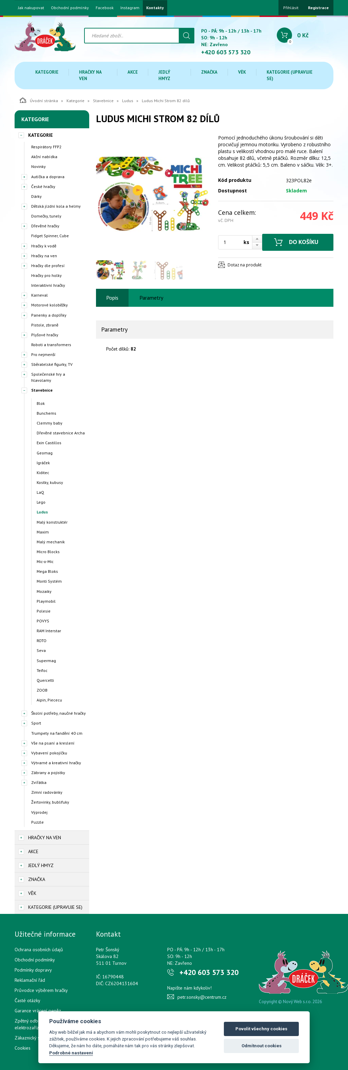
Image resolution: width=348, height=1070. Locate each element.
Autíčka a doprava (47, 176)
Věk (242, 72)
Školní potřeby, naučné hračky (58, 713)
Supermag (46, 660)
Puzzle (37, 822)
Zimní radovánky (46, 792)
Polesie (44, 611)
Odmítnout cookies (261, 1045)
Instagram (129, 7)
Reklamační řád (30, 980)
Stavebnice (103, 100)
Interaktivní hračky (48, 285)
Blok (41, 403)
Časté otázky (27, 1000)
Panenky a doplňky (48, 315)
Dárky (36, 196)
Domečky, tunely (46, 216)
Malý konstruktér (52, 522)
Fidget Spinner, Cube (50, 235)
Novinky (38, 166)
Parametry (151, 297)
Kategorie (46, 72)
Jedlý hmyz (164, 75)
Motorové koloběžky (49, 304)
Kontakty (155, 7)
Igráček (43, 462)
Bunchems (46, 413)
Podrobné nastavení (71, 1052)
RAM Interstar (49, 630)
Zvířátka (38, 782)
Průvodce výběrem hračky (41, 990)
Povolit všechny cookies (261, 1028)
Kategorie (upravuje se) (289, 75)
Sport (36, 723)
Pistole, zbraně (44, 324)
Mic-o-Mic (45, 561)
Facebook (105, 7)
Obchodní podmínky (70, 7)
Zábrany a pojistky (48, 772)
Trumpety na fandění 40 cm (56, 733)
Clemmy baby (49, 423)
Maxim (43, 531)
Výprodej (39, 812)
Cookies (23, 1048)
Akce (133, 72)
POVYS (43, 620)
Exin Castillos (49, 442)
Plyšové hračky (44, 334)
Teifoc (42, 670)
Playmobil (46, 601)
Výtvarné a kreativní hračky (56, 762)
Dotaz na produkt (245, 265)
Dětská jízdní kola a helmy (56, 206)
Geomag (45, 452)
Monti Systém (49, 581)
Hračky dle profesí (48, 265)
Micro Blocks (48, 551)
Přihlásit (290, 7)
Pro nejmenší (43, 354)
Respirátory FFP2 (46, 146)
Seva (41, 650)
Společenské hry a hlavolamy (48, 377)
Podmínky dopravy (33, 970)
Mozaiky (44, 591)
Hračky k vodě (43, 245)
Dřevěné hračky (45, 225)
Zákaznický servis (32, 1038)
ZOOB (42, 690)
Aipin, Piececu (49, 699)
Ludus (127, 100)
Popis (112, 297)
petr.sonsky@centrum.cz (202, 997)
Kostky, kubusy (50, 482)
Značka (209, 72)
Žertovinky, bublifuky (50, 802)
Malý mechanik (51, 541)
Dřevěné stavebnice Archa (61, 432)
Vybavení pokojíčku (49, 752)
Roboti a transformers (51, 344)
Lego (41, 502)
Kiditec (43, 472)
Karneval (39, 295)
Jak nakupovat (31, 7)
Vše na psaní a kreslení (53, 743)
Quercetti (45, 680)
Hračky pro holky (46, 275)
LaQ (40, 492)
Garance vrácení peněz (38, 1011)
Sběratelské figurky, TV (52, 364)
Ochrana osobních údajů (39, 949)
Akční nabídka (44, 156)
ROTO (41, 640)
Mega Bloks (47, 571)
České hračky (43, 186)
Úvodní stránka (39, 100)
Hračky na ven (90, 75)
